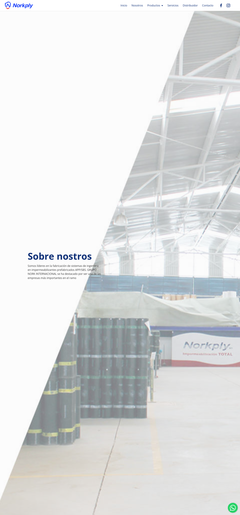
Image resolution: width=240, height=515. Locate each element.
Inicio (123, 5)
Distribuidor (190, 5)
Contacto (207, 5)
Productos (153, 5)
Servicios (172, 5)
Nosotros (137, 5)
